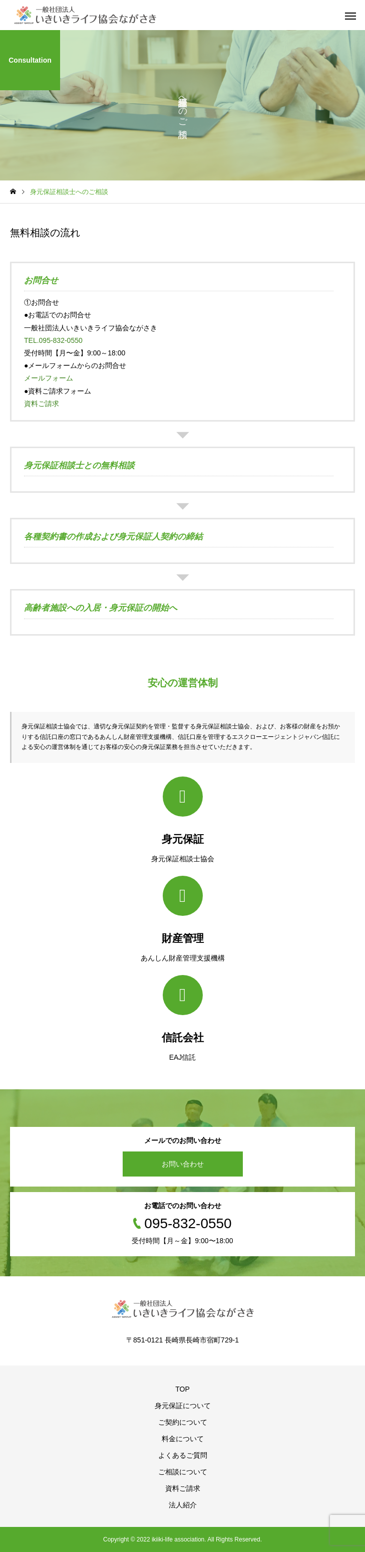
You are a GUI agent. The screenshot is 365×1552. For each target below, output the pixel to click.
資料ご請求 (41, 404)
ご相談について (182, 1472)
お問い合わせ (183, 1164)
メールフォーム (48, 378)
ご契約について (182, 1422)
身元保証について (183, 1406)
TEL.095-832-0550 (53, 340)
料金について (183, 1439)
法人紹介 (183, 1505)
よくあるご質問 (182, 1455)
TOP (182, 1389)
